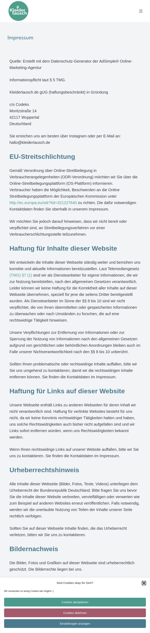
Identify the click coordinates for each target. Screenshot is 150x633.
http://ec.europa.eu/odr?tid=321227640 (43, 203)
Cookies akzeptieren (75, 602)
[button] (144, 583)
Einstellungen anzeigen (75, 623)
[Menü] (141, 11)
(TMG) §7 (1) (20, 275)
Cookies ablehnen (75, 612)
